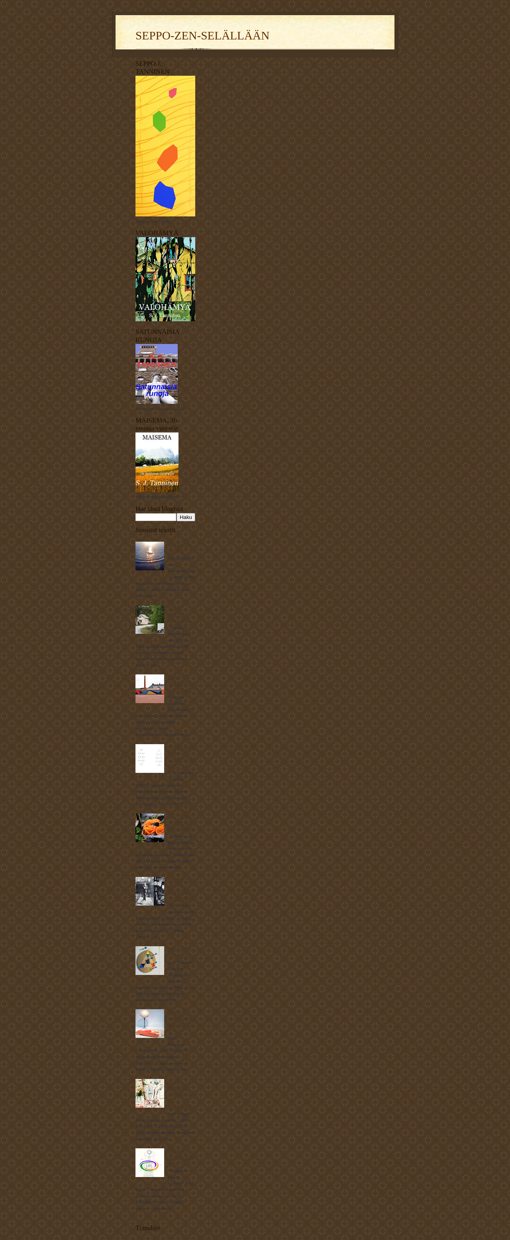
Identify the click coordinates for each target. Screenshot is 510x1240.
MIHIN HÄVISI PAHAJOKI (178, 614)
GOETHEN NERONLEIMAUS (181, 1157)
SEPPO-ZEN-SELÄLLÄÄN (202, 35)
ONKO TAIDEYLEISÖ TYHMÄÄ (180, 683)
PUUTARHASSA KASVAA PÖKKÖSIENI (181, 822)
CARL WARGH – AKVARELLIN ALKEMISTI (180, 1094)
